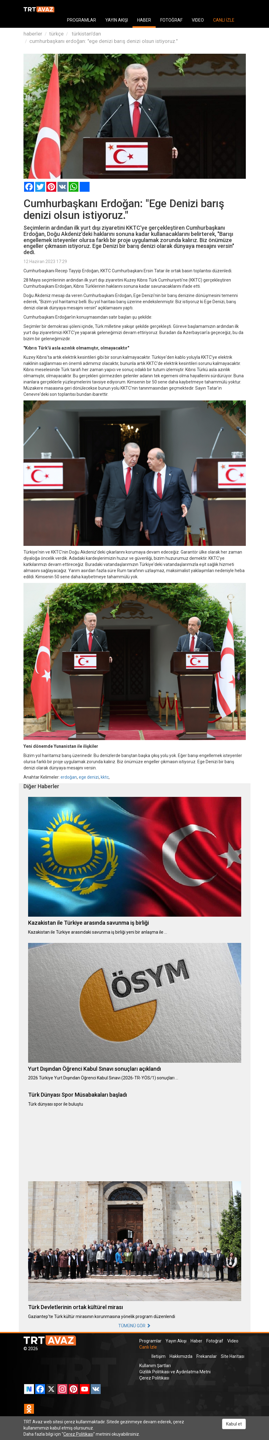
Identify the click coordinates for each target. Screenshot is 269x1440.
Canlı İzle (148, 1347)
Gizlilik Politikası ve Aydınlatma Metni (175, 1371)
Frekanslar (206, 1356)
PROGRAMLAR (81, 20)
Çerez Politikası (154, 1377)
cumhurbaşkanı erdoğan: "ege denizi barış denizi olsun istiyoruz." (103, 41)
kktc (105, 777)
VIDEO (198, 20)
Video (232, 1340)
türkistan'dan (85, 34)
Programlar (150, 1340)
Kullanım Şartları (155, 1365)
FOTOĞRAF (171, 20)
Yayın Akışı (176, 1340)
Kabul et (234, 1423)
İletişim (158, 1356)
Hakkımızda (181, 1356)
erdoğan (69, 777)
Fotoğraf (214, 1340)
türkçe (56, 34)
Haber (196, 1340)
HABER (144, 20)
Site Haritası (232, 1356)
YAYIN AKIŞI (116, 20)
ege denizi (89, 777)
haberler (32, 34)
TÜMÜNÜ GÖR (134, 1325)
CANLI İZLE (223, 20)
